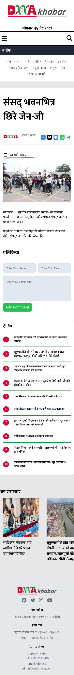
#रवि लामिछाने (37, 74)
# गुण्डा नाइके (58, 68)
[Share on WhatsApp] (62, 137)
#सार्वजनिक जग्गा (18, 68)
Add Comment (17, 307)
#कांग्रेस (49, 61)
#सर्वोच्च (62, 61)
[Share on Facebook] (43, 137)
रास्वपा (18, 61)
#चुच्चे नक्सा (39, 68)
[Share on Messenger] (55, 137)
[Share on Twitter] (49, 137)
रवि (9, 61)
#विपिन (36, 61)
